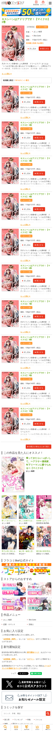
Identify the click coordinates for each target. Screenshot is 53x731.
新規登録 (36, 3)
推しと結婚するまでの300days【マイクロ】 (26, 521)
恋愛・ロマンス (9, 624)
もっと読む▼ (7, 74)
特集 (29, 720)
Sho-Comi (37, 36)
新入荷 (6, 720)
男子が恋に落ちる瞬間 (9, 551)
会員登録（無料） (10, 639)
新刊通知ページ (33, 652)
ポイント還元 (43, 27)
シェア (13, 673)
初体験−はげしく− (43, 521)
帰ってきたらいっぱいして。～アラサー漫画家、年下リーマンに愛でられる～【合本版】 (9, 521)
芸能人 (31, 624)
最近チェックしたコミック (22, 724)
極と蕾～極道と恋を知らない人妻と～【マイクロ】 (26, 551)
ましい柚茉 (37, 32)
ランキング (18, 720)
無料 (6, 724)
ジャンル (38, 720)
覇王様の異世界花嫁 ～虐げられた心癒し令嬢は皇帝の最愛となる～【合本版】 (43, 551)
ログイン (43, 3)
